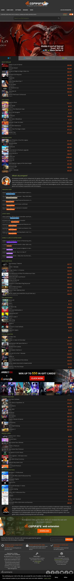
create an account (58, 559)
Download (44, 531)
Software (18, 10)
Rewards (25, 10)
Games (3, 10)
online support (38, 561)
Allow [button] (65, 577)
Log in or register (65, 10)
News (31, 10)
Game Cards (10, 10)
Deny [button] (56, 577)
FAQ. (38, 562)
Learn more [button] (47, 578)
